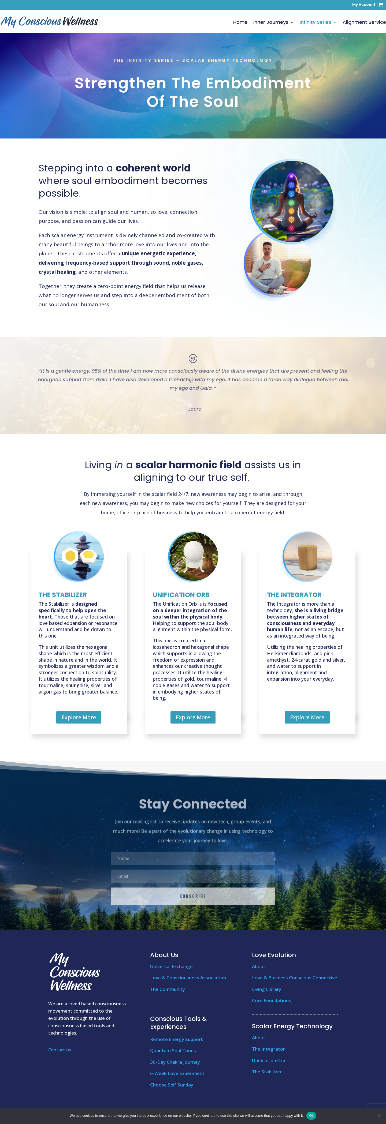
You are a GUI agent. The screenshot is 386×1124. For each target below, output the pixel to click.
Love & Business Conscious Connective (294, 978)
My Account (364, 5)
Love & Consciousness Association (188, 978)
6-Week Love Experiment (177, 1073)
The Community (167, 989)
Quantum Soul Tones (173, 1050)
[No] (379, 1115)
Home (240, 22)
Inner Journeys (270, 22)
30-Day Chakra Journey (175, 1062)
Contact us (59, 1050)
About (258, 966)
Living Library (266, 989)
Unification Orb (268, 1060)
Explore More (79, 717)
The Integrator (268, 1049)
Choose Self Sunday (171, 1085)
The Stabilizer (267, 1072)
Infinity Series (315, 22)
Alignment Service (364, 22)
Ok (311, 1116)
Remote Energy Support (176, 1039)
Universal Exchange (171, 966)
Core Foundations (271, 1000)
